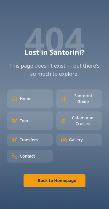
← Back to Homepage (54, 180)
